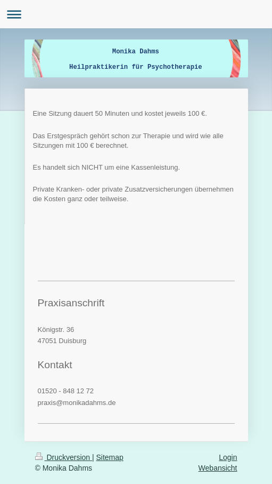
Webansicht (218, 468)
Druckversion (63, 457)
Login (228, 457)
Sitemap (109, 457)
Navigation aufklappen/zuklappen (136, 14)
